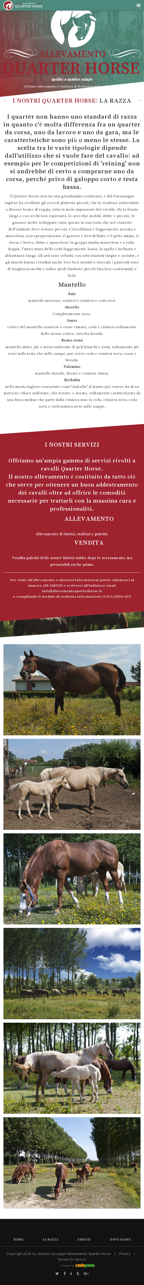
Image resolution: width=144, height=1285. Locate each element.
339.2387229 (52, 585)
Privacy (125, 1254)
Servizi (84, 1239)
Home (18, 1239)
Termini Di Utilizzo (72, 1259)
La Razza (51, 1239)
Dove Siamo (120, 1239)
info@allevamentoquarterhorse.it (72, 591)
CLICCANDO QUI (116, 596)
